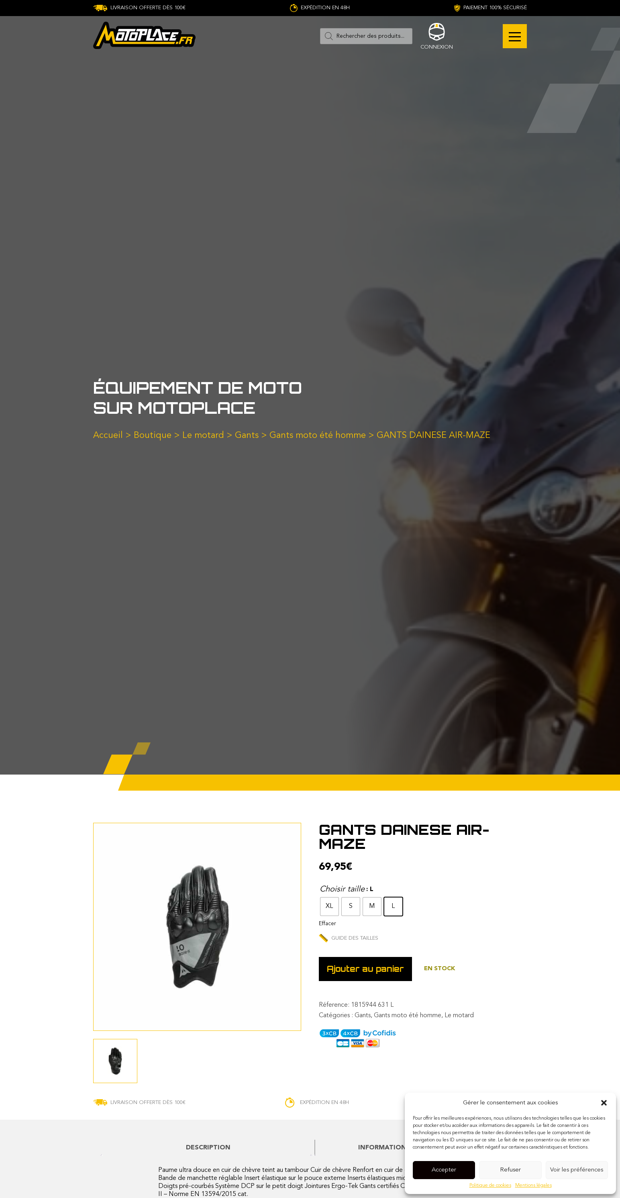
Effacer (327, 923)
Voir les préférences (576, 1170)
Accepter (444, 1170)
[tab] (208, 1148)
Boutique (152, 435)
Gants (247, 435)
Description (208, 1148)
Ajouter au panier (365, 969)
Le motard (203, 435)
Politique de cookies (490, 1185)
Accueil (108, 435)
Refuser (510, 1170)
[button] (604, 1103)
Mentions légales (533, 1185)
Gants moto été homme (317, 435)
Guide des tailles (348, 938)
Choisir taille (342, 889)
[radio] (329, 906)
